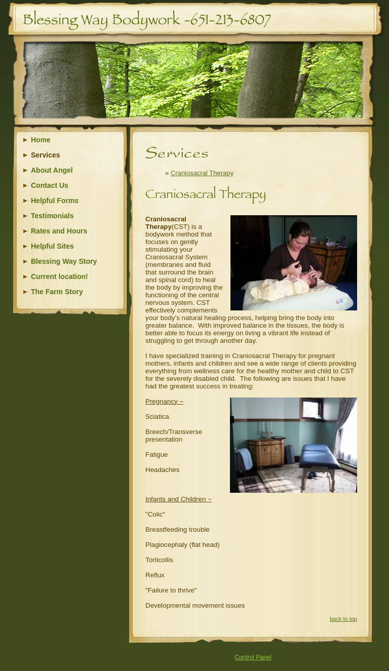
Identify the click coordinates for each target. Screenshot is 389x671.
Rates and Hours (59, 231)
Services (45, 155)
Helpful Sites (52, 246)
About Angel (52, 170)
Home (41, 140)
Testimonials (52, 216)
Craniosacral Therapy (202, 173)
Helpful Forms (55, 200)
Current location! (59, 276)
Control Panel (253, 657)
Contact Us (49, 185)
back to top (343, 619)
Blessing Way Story (64, 261)
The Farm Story (57, 292)
